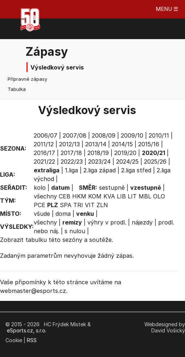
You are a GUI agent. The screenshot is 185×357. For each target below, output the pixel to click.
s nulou (75, 231)
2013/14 (95, 144)
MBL (145, 196)
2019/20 (125, 152)
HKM (79, 196)
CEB (64, 196)
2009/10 (132, 135)
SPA (65, 205)
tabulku (36, 239)
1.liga (71, 170)
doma (63, 213)
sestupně (112, 187)
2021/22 (44, 161)
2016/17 (44, 152)
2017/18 (71, 152)
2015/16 (148, 144)
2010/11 (159, 135)
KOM (95, 196)
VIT (90, 205)
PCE (39, 205)
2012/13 (69, 144)
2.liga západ (99, 170)
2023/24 (99, 161)
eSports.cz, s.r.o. (26, 330)
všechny (45, 196)
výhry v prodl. (106, 222)
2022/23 (72, 161)
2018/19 (98, 152)
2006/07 (45, 135)
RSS (32, 340)
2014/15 (122, 144)
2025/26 (155, 161)
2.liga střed (136, 170)
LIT (132, 196)
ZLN (102, 205)
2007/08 (74, 135)
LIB (121, 196)
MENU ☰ (167, 8)
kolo (40, 187)
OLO (159, 196)
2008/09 (103, 135)
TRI (78, 205)
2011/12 (44, 144)
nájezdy (142, 222)
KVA (109, 196)
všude (42, 213)
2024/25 (127, 161)
